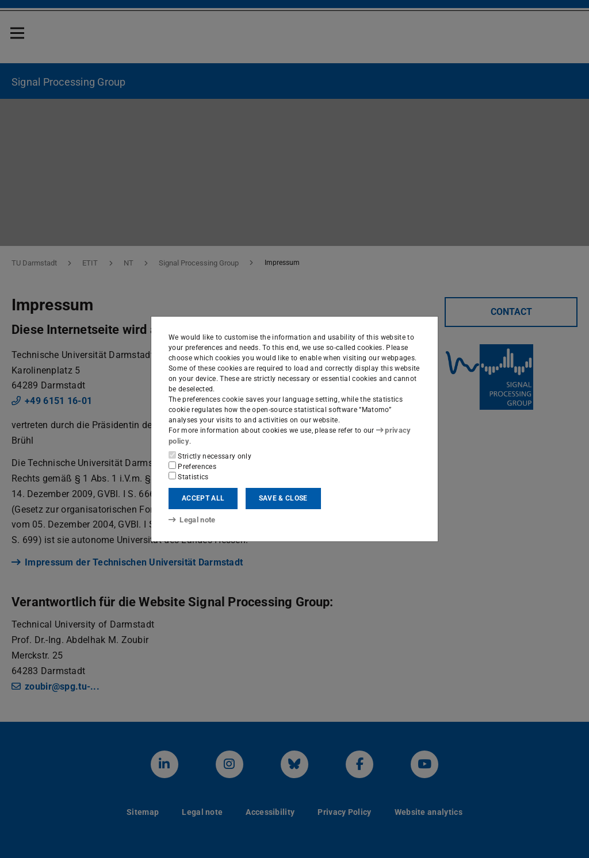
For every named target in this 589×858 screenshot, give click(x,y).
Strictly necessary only (210, 455)
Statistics (189, 475)
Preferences (192, 465)
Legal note (191, 520)
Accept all (203, 498)
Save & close (283, 498)
